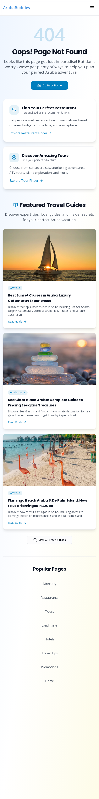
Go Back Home (49, 85)
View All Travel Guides (49, 540)
